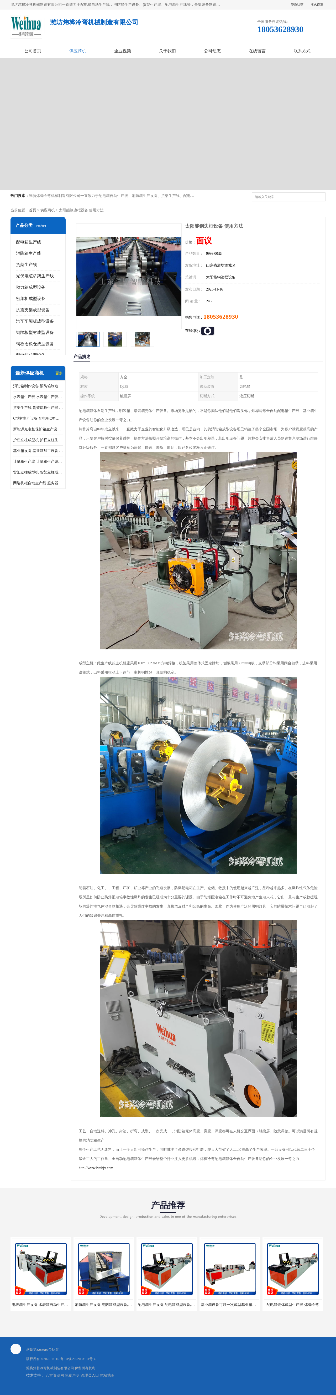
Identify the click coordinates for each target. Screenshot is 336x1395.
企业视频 (122, 51)
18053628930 (220, 316)
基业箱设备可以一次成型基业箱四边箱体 (234, 1305)
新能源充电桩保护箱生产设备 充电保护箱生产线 (38, 429)
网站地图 (107, 1375)
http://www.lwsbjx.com (96, 1168)
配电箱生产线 (28, 242)
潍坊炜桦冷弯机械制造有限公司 (50, 1368)
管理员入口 (90, 1375)
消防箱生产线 (28, 253)
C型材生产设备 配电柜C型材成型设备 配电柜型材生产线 (38, 418)
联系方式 (302, 51)
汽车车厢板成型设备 (35, 321)
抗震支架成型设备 (33, 310)
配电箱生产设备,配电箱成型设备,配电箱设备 (173, 1305)
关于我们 (167, 51)
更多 (59, 373)
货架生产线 (26, 264)
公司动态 (212, 51)
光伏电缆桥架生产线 (35, 276)
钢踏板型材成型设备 (35, 332)
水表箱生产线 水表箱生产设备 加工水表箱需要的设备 (38, 397)
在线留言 (257, 51)
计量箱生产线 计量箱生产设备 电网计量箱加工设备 (38, 462)
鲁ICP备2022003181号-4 (78, 1359)
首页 (32, 210)
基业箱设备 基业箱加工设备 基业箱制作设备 (38, 451)
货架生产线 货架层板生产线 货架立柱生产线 (38, 408)
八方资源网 (55, 1375)
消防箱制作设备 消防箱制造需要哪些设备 (38, 386)
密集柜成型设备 (30, 298)
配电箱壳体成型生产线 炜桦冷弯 (292, 1305)
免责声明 (72, 1375)
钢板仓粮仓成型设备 (35, 344)
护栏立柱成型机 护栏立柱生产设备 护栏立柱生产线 (38, 440)
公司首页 (32, 51)
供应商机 (77, 51)
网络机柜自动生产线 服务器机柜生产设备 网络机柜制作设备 (38, 483)
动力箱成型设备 (30, 287)
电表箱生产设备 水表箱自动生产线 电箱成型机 (49, 1305)
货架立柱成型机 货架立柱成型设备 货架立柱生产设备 (38, 472)
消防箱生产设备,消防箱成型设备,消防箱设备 (110, 1305)
